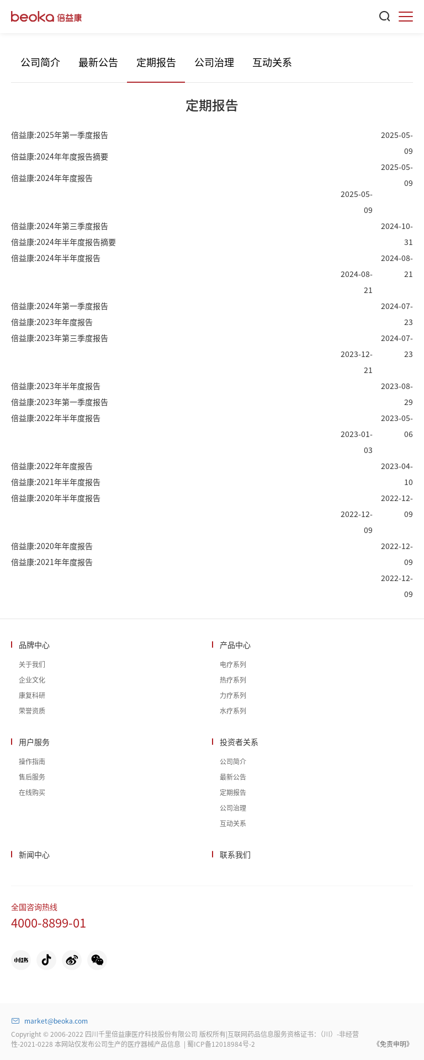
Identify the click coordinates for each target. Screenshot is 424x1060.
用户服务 (34, 741)
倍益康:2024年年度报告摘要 (59, 156)
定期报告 (156, 62)
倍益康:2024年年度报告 (52, 177)
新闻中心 (34, 854)
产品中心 (235, 644)
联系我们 (235, 854)
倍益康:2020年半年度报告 (55, 497)
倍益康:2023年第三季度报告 (59, 337)
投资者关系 (239, 741)
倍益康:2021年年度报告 (52, 561)
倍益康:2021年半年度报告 (55, 481)
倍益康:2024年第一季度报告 (59, 305)
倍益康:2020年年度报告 (52, 545)
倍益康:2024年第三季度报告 (59, 225)
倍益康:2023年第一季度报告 (59, 401)
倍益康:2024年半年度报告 (55, 257)
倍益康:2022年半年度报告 (55, 417)
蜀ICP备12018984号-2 (221, 1043)
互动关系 (272, 62)
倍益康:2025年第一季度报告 (59, 134)
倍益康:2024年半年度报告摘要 (63, 241)
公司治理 (214, 62)
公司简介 (40, 62)
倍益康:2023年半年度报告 (55, 385)
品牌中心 (34, 644)
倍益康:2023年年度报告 (52, 321)
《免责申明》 (393, 1043)
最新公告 (98, 62)
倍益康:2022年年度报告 (52, 465)
